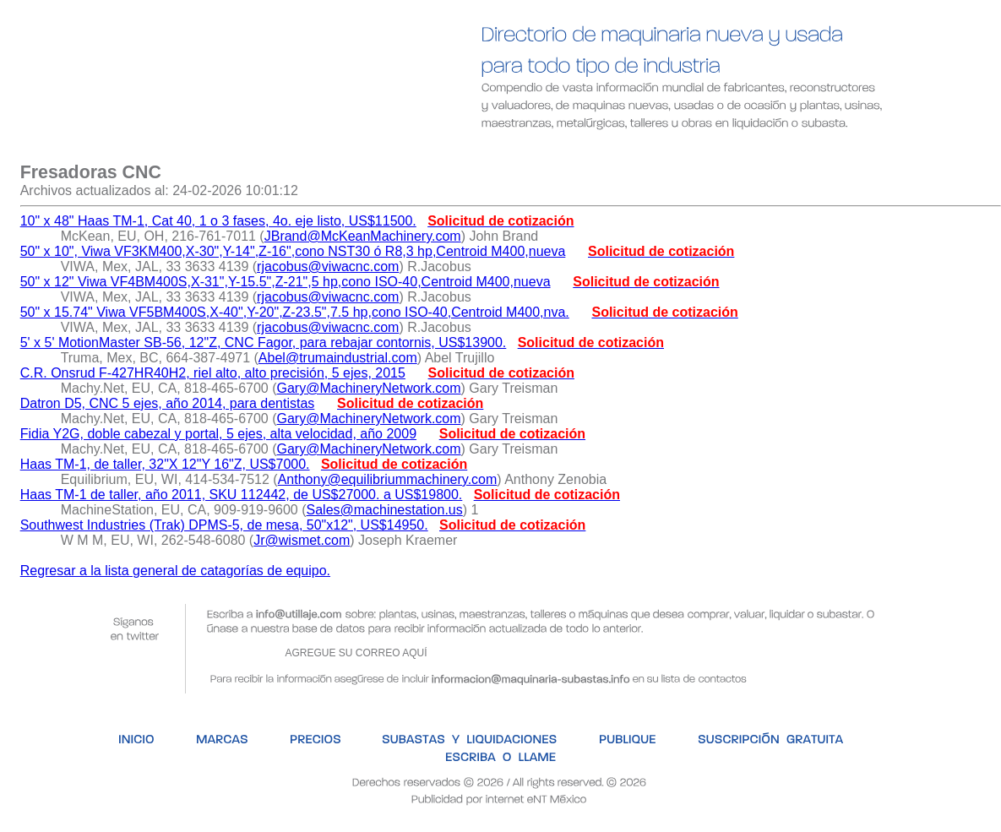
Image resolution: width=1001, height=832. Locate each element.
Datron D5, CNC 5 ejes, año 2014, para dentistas (167, 403)
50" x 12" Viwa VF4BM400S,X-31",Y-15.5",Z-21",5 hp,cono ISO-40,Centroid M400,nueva (285, 282)
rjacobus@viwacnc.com (328, 266)
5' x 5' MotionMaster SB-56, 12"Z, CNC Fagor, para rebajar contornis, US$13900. (263, 342)
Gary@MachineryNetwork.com (369, 388)
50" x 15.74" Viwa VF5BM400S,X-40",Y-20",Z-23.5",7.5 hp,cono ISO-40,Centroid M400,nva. (294, 312)
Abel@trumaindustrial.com (337, 358)
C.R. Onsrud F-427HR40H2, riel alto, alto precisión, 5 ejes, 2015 (212, 373)
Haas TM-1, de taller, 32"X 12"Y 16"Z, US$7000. (165, 464)
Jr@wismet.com (301, 540)
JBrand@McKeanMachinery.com (362, 236)
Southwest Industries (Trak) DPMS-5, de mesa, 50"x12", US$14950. (224, 525)
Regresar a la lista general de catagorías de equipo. (175, 570)
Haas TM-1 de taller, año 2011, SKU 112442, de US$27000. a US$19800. (241, 494)
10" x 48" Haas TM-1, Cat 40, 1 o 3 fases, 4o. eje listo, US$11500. (218, 221)
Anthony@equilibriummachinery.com (388, 479)
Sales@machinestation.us (385, 510)
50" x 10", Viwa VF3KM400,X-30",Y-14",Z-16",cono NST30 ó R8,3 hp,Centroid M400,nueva (293, 251)
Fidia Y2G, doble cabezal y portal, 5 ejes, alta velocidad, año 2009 (218, 434)
